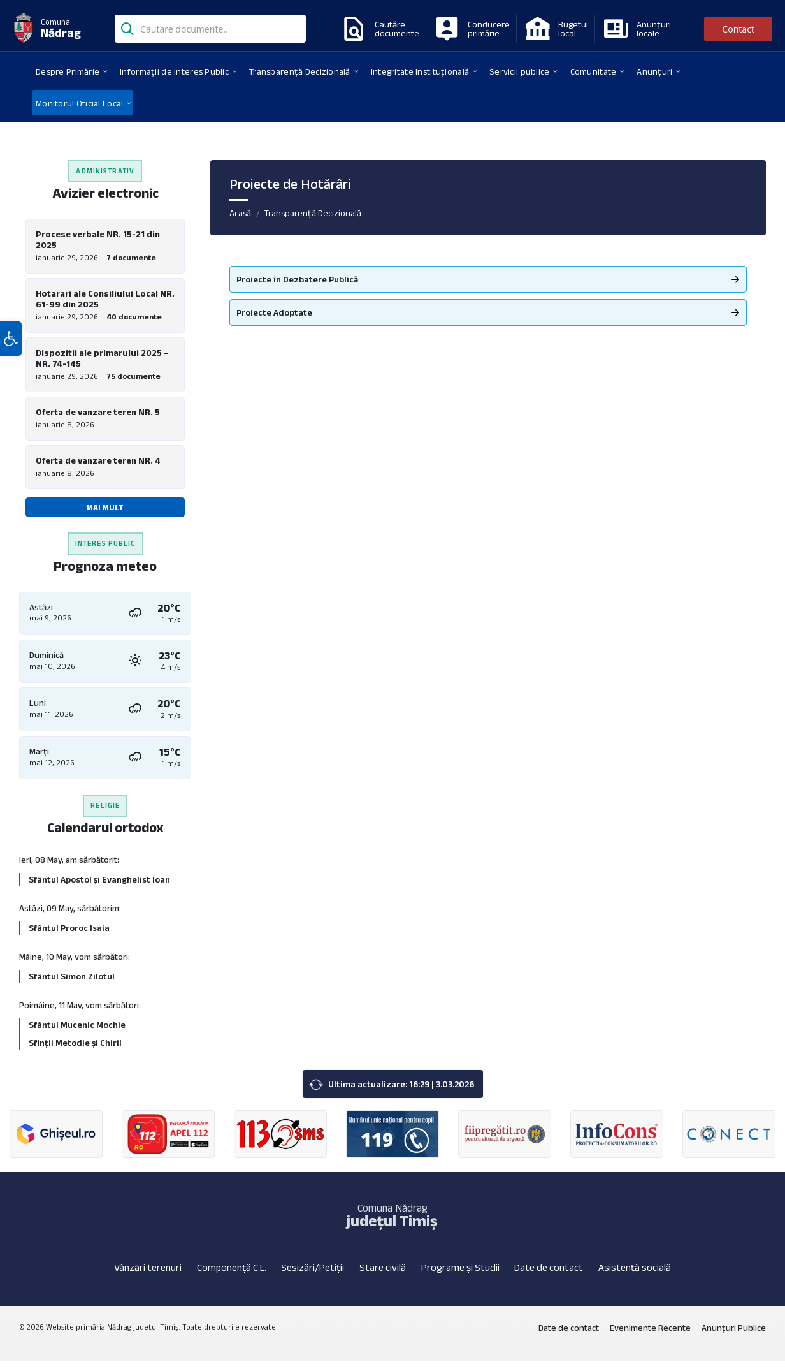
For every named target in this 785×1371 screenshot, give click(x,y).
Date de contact (548, 1277)
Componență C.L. (231, 1277)
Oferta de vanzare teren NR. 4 (98, 468)
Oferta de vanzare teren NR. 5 (98, 418)
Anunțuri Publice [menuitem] (734, 1338)
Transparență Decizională (312, 213)
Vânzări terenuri (148, 1277)
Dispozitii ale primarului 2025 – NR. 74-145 (102, 361)
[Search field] (210, 30)
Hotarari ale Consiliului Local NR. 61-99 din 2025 (105, 300)
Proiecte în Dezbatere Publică (297, 279)
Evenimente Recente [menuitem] (650, 1338)
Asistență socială (634, 1277)
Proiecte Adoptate (274, 312)
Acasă (240, 213)
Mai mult (105, 515)
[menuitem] (67, 71)
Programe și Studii (460, 1277)
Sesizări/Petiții (312, 1277)
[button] (11, 372)
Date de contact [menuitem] (568, 1338)
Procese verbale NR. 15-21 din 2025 (98, 239)
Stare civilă (382, 1277)
